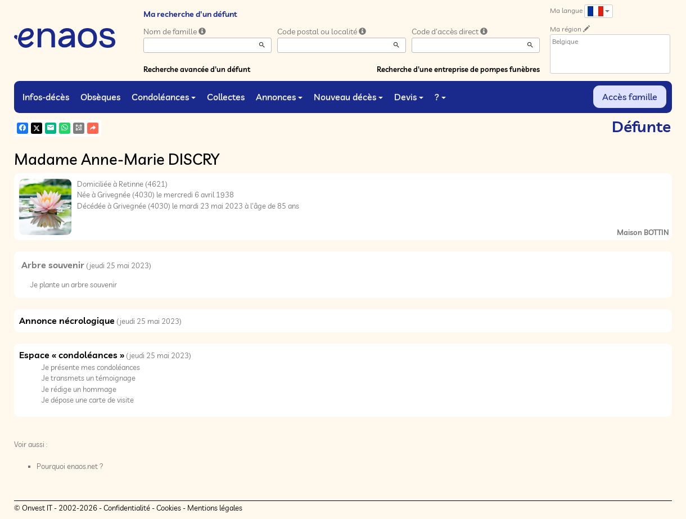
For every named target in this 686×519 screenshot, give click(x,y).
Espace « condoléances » (71, 354)
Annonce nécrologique (67, 320)
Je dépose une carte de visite (88, 399)
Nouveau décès (348, 96)
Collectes (226, 96)
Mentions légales (214, 507)
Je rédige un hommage (79, 389)
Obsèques (100, 96)
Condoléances (164, 96)
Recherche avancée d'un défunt (196, 69)
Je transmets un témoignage (89, 377)
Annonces (279, 96)
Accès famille (629, 96)
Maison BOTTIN (643, 232)
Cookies (168, 507)
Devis (408, 96)
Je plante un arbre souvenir (73, 284)
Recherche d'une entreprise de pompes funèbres (458, 69)
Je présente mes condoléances (91, 367)
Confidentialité (126, 507)
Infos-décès (45, 96)
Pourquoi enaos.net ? (70, 466)
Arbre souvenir (52, 264)
